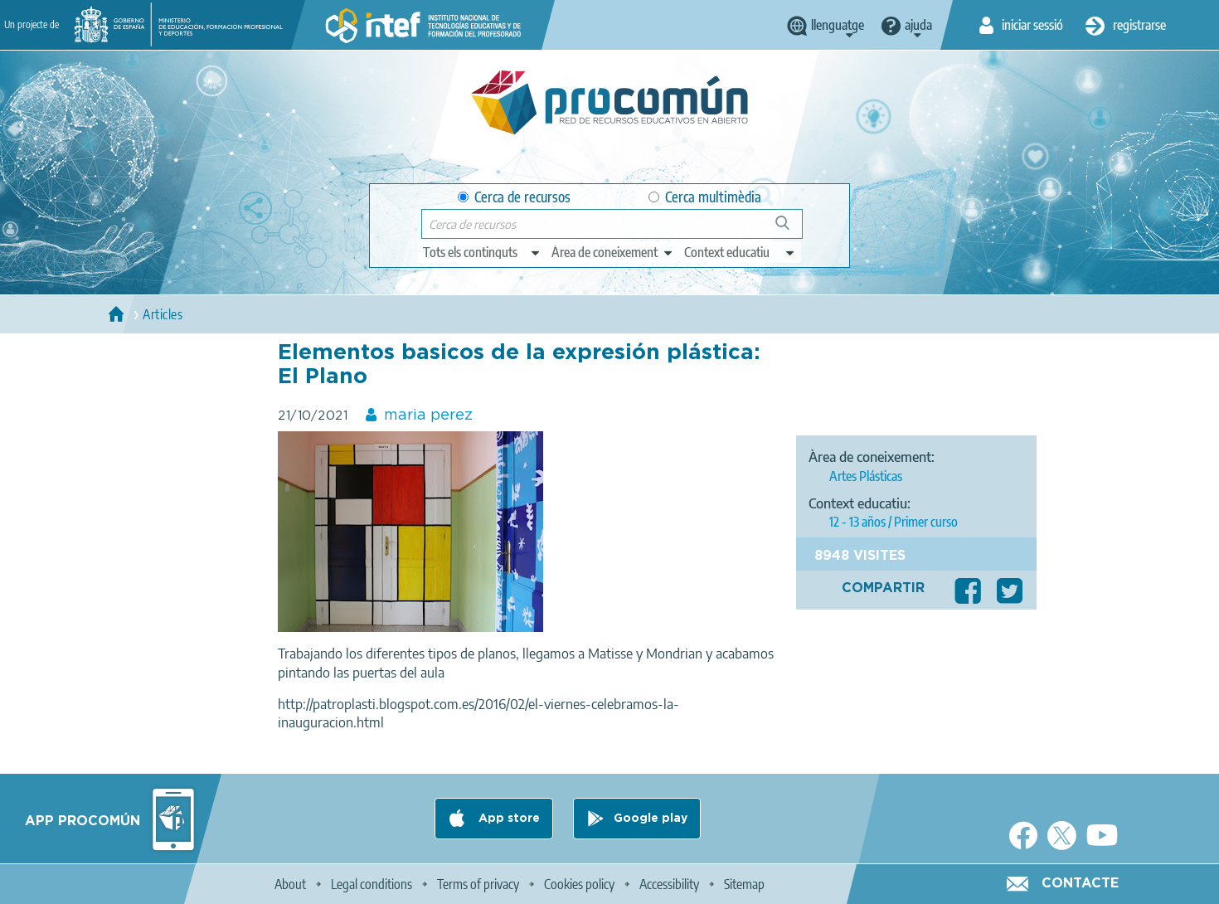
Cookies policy (579, 884)
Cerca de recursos (514, 197)
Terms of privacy (478, 884)
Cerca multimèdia (704, 197)
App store (507, 819)
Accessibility (669, 884)
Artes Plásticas (865, 476)
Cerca (790, 229)
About (290, 884)
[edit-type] (482, 252)
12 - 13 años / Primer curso (893, 521)
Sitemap (744, 884)
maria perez (428, 415)
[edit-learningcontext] (740, 252)
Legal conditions (371, 884)
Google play (650, 819)
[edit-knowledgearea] (612, 252)
